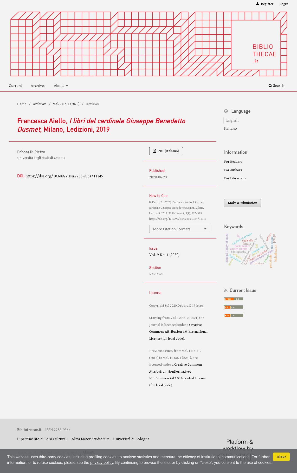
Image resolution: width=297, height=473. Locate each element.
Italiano (230, 128)
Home (21, 104)
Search (276, 86)
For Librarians (235, 178)
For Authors (233, 170)
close (281, 457)
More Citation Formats (171, 229)
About (59, 86)
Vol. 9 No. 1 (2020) (66, 104)
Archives (38, 86)
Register (266, 4)
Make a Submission (242, 203)
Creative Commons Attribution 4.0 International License (178, 332)
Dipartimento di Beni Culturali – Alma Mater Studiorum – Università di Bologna (83, 439)
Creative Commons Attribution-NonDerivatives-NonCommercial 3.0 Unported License (177, 371)
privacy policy (101, 462)
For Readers (233, 162)
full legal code (172, 339)
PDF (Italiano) (168, 151)
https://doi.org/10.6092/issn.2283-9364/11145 (64, 176)
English (232, 120)
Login (284, 4)
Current (15, 86)
